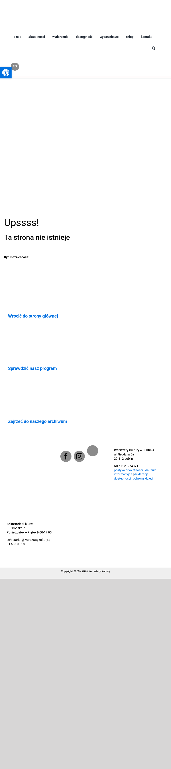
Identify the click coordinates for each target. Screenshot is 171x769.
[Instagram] (79, 456)
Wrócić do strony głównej (33, 316)
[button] (153, 52)
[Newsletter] (92, 450)
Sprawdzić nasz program (32, 368)
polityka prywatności (128, 470)
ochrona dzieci (143, 478)
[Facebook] (65, 456)
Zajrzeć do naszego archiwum (37, 421)
